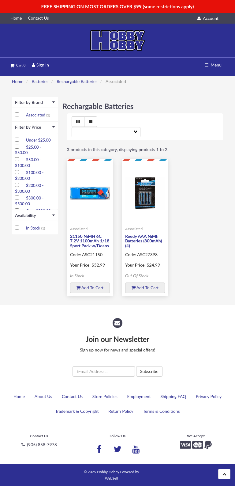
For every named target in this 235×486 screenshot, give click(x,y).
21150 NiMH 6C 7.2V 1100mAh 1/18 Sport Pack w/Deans (89, 241)
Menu (213, 64)
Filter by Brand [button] (35, 102)
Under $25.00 (38, 140)
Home (17, 81)
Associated (36, 114)
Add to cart (90, 287)
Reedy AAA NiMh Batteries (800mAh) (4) (143, 241)
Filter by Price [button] (35, 127)
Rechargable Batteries (77, 81)
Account (207, 18)
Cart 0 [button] (17, 65)
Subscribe (149, 371)
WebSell (111, 478)
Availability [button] (35, 215)
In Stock (33, 228)
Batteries (40, 81)
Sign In (40, 64)
